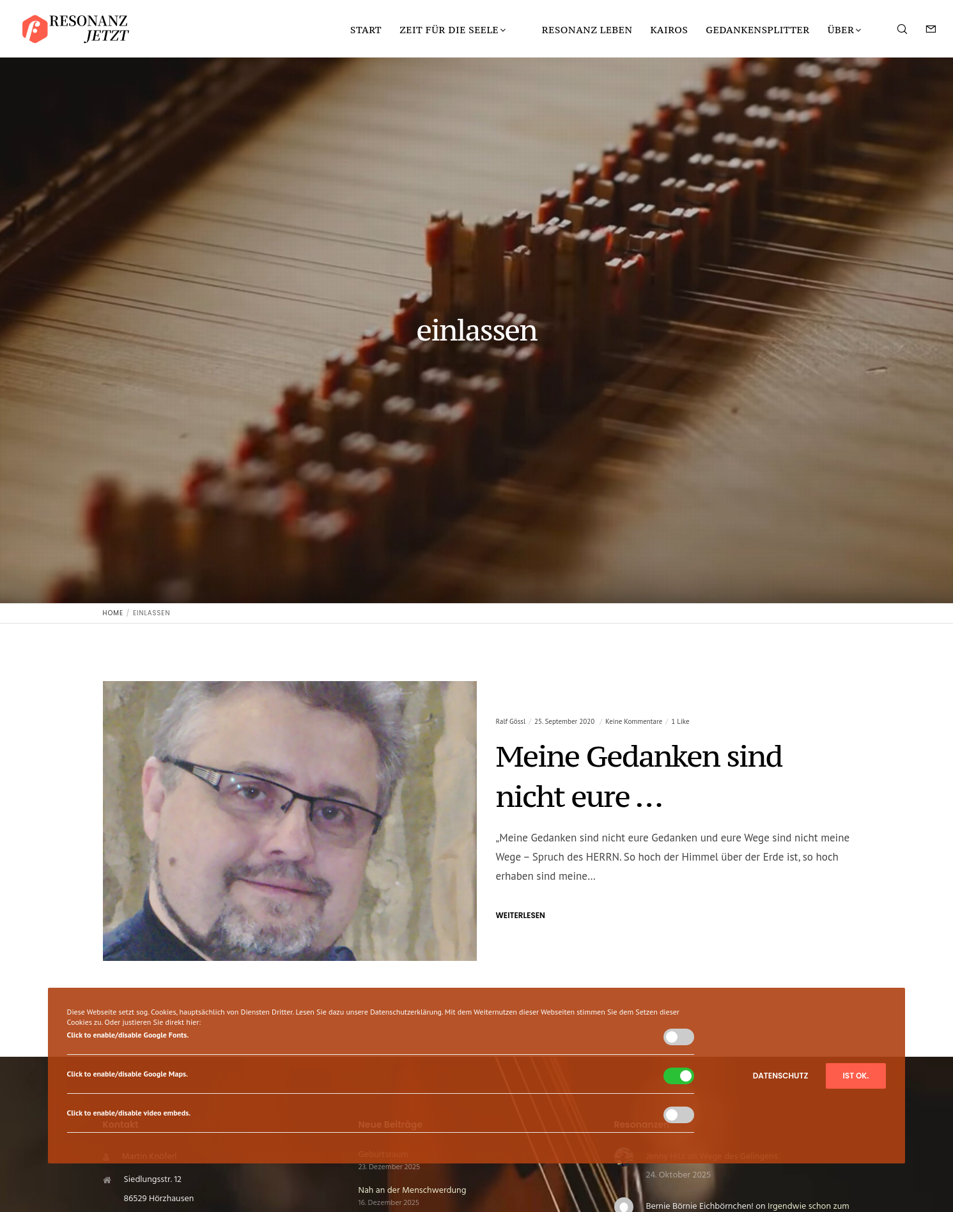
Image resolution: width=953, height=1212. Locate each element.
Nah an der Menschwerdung (413, 1190)
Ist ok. (856, 1075)
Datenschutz (781, 1075)
